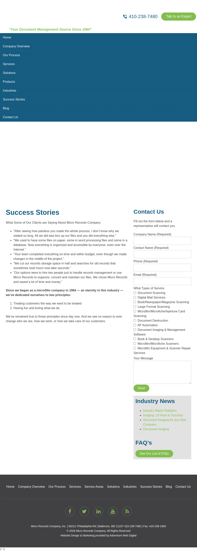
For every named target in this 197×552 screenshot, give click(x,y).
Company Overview (16, 46)
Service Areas (94, 486)
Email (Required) (162, 278)
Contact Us (10, 117)
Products (9, 81)
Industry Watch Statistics (160, 410)
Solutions (9, 72)
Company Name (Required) (162, 237)
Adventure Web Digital (123, 535)
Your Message (162, 361)
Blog (6, 108)
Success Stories (14, 99)
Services (9, 64)
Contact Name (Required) (162, 251)
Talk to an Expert (178, 16)
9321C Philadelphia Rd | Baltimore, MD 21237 (96, 526)
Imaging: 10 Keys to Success (163, 415)
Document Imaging (156, 429)
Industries (9, 90)
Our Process (11, 55)
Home (7, 37)
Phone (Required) (162, 264)
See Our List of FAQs (154, 453)
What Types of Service (162, 321)
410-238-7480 (132, 526)
